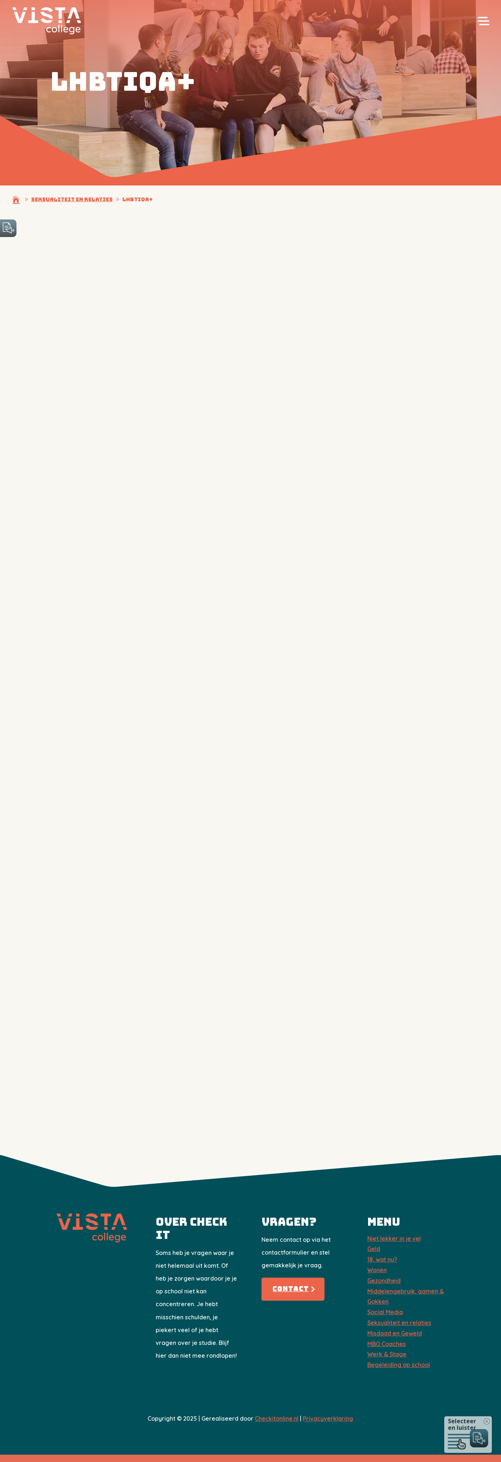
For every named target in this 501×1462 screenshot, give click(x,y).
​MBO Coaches (386, 1344)
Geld (373, 1248)
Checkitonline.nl (276, 1418)
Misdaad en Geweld (394, 1333)
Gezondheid (384, 1280)
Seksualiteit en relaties (399, 1322)
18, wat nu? (382, 1259)
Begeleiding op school (398, 1364)
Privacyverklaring (328, 1418)
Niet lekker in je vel (394, 1238)
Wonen (377, 1270)
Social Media (385, 1312)
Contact (290, 1289)
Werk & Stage (387, 1354)
